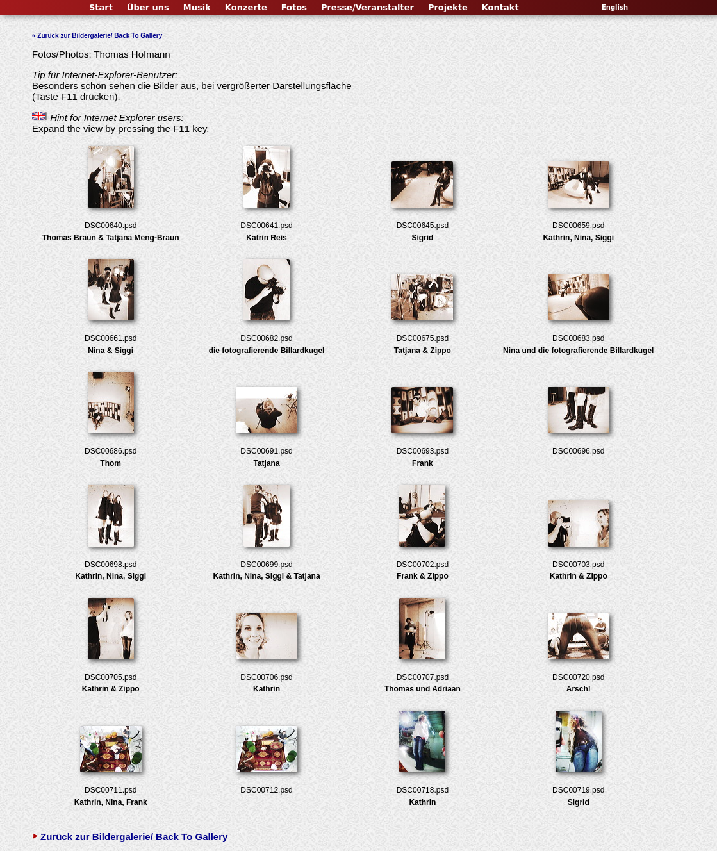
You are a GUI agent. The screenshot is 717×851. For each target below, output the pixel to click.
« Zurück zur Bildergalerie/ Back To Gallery (97, 35)
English (615, 7)
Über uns (148, 7)
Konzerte (246, 7)
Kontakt (500, 7)
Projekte (448, 7)
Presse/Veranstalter (367, 7)
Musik (197, 7)
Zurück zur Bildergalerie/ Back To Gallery (129, 836)
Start (101, 7)
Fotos (294, 7)
